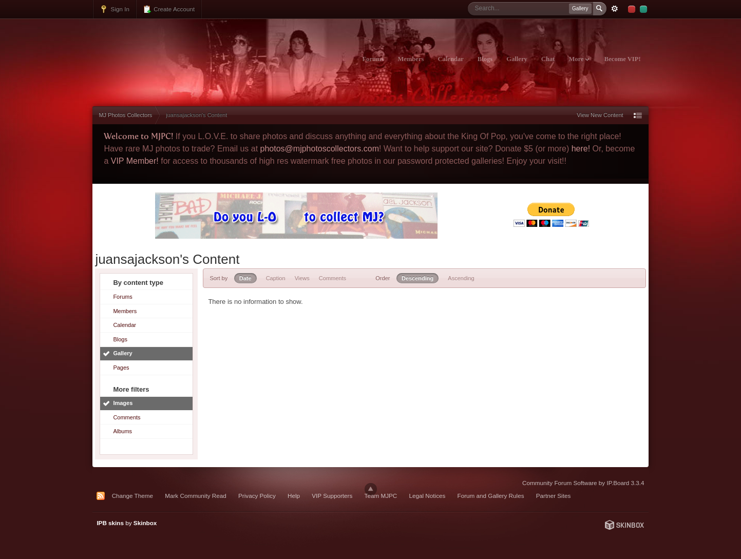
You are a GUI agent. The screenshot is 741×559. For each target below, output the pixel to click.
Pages (121, 367)
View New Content (600, 115)
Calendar (450, 59)
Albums (122, 431)
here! (581, 148)
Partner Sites (553, 495)
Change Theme (132, 495)
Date (245, 278)
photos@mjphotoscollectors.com (319, 148)
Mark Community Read (195, 495)
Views (302, 278)
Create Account (169, 9)
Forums (373, 59)
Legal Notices (427, 495)
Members (410, 59)
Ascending (461, 278)
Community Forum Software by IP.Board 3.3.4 (583, 482)
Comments (126, 417)
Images (122, 403)
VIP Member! (135, 161)
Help (294, 495)
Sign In (114, 9)
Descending (417, 278)
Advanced (614, 8)
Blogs (485, 59)
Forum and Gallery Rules (491, 495)
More (578, 59)
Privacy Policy (257, 495)
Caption (276, 278)
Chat (548, 59)
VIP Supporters (332, 495)
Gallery (516, 59)
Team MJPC (381, 495)
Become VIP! (622, 59)
